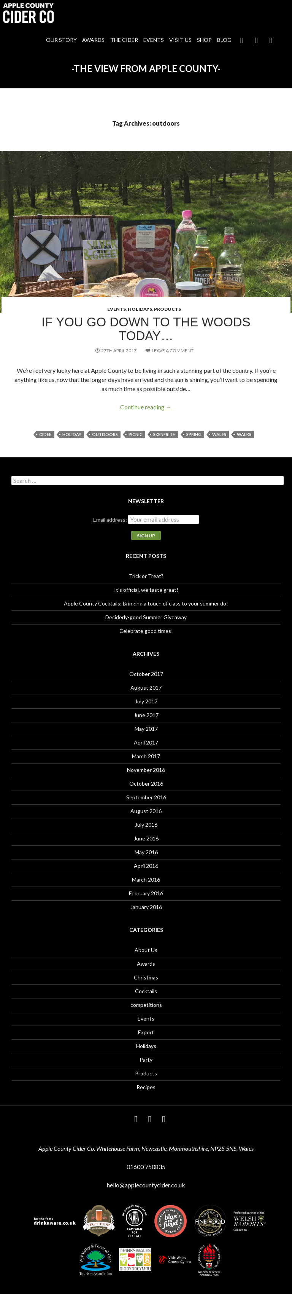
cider (45, 434)
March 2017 (146, 756)
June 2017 (146, 715)
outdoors (105, 434)
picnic (136, 434)
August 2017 (146, 687)
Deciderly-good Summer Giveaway (146, 617)
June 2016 (146, 838)
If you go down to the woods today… (145, 329)
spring (194, 434)
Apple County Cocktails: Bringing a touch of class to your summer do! (146, 603)
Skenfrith (164, 434)
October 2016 (146, 783)
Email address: (110, 519)
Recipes (146, 1087)
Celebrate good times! (146, 631)
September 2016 (146, 797)
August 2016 (146, 811)
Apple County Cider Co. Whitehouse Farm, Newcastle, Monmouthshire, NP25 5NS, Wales (146, 1148)
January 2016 (146, 907)
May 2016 (146, 852)
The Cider (124, 40)
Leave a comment (173, 350)
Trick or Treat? (146, 576)
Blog (224, 40)
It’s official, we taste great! (146, 589)
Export (146, 1032)
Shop (204, 40)
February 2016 (146, 893)
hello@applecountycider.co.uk (146, 1185)
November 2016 (146, 770)
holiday (71, 434)
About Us (146, 950)
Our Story (61, 40)
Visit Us (180, 40)
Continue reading (146, 407)
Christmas (146, 977)
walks (244, 434)
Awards (93, 40)
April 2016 (146, 866)
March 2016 (146, 879)
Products (167, 309)
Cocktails (146, 991)
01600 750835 (146, 1166)
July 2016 (146, 824)
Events (153, 40)
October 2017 (146, 674)
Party (146, 1059)
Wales (219, 434)
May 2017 (146, 728)
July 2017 (146, 701)
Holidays (140, 309)
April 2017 (146, 742)
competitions (146, 1005)
